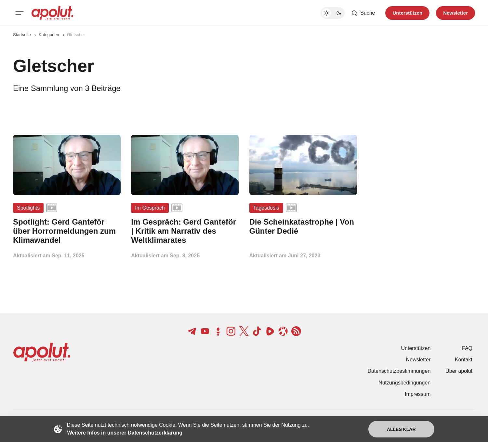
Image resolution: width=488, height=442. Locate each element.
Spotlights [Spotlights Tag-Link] (28, 208)
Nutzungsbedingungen (404, 382)
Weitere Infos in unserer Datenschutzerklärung (124, 433)
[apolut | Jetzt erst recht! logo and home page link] (52, 13)
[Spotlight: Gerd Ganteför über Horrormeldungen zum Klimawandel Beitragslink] (67, 230)
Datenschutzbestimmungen (398, 371)
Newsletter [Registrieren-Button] (455, 13)
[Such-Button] (363, 13)
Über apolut (458, 371)
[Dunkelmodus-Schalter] (333, 13)
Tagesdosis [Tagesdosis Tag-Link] (266, 208)
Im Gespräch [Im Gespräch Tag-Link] (150, 208)
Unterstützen (416, 348)
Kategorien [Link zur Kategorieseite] (49, 34)
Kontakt (463, 359)
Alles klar (401, 429)
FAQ (467, 348)
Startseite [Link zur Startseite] (22, 34)
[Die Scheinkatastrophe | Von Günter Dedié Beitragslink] (303, 226)
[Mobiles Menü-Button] (19, 13)
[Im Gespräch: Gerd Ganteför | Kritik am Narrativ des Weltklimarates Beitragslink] (185, 230)
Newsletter (418, 359)
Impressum (417, 394)
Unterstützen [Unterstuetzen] (407, 13)
